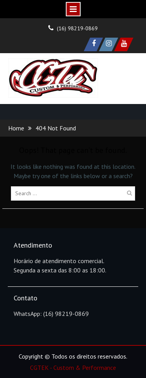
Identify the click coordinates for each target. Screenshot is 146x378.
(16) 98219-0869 (77, 28)
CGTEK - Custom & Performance (73, 367)
